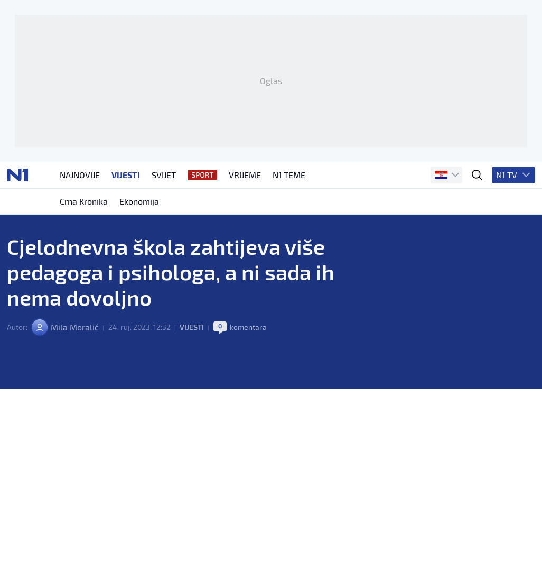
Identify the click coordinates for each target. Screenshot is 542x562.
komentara (248, 327)
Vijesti (192, 327)
